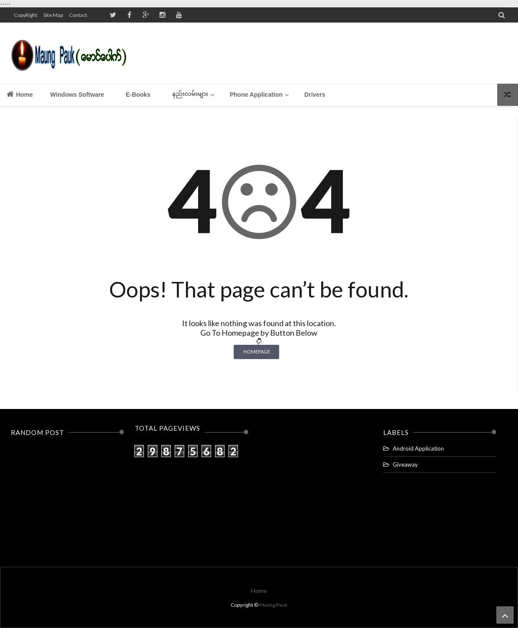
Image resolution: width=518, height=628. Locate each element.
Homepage (256, 351)
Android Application (418, 448)
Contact (78, 15)
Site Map (53, 15)
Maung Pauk (273, 605)
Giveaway (405, 464)
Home (20, 94)
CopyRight (25, 15)
